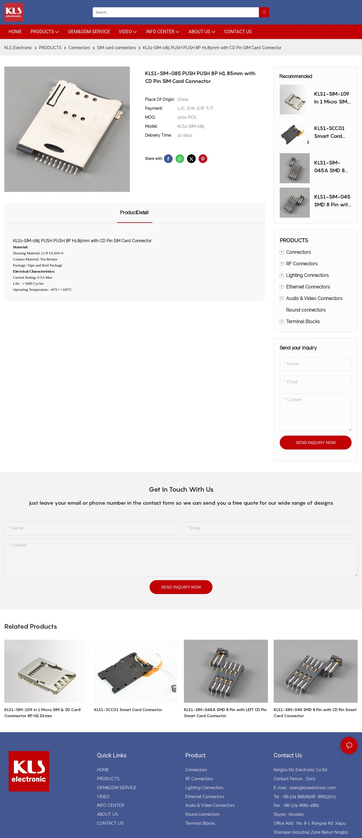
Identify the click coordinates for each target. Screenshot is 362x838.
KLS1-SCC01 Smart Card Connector (329, 132)
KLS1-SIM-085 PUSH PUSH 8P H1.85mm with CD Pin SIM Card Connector (212, 47)
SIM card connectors (116, 47)
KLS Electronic (18, 47)
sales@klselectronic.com (312, 787)
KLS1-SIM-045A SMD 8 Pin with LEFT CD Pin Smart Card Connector (330, 167)
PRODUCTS (50, 47)
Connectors (79, 47)
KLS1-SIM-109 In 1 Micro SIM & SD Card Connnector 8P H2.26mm (332, 98)
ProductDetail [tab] (134, 213)
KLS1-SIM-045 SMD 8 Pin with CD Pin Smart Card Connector (332, 201)
